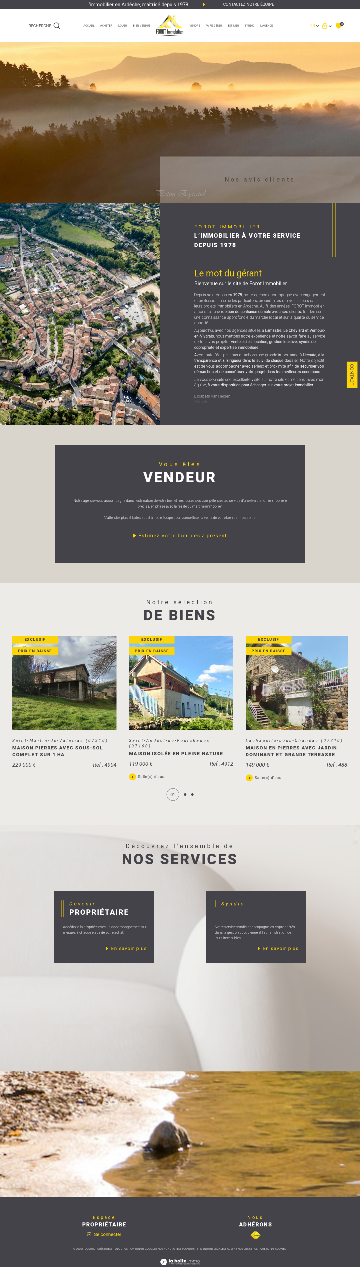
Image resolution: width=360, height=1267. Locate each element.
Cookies (280, 1255)
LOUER (122, 25)
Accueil (89, 25)
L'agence (266, 25)
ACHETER (106, 25)
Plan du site (190, 1255)
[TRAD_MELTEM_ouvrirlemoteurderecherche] (44, 25)
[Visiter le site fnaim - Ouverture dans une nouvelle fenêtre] (255, 1241)
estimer (233, 25)
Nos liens (244, 1255)
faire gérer (214, 25)
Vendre (195, 25)
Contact (352, 375)
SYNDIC (249, 25)
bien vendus (141, 25)
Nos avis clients (260, 179)
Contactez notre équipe (248, 4)
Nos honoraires (169, 1255)
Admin (231, 1255)
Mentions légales (212, 1255)
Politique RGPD (263, 1255)
